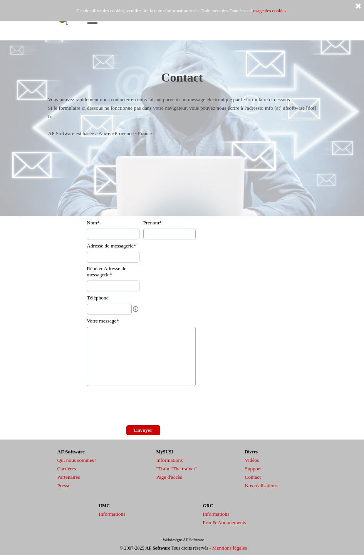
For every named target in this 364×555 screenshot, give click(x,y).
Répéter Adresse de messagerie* (106, 272)
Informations (169, 460)
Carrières (66, 468)
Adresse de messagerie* (111, 246)
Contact (253, 477)
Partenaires (68, 477)
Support (253, 468)
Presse (63, 485)
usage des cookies (269, 10)
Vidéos (252, 460)
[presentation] (145, 406)
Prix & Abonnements (225, 522)
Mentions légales (229, 548)
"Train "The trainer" (177, 468)
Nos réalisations (261, 485)
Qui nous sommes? (76, 460)
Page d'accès (169, 477)
